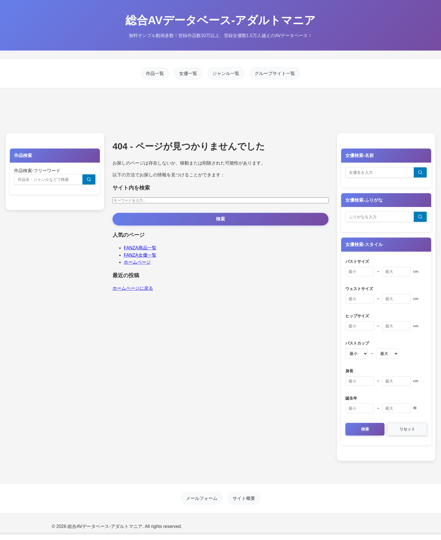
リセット (407, 429)
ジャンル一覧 (225, 73)
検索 (220, 219)
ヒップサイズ (357, 316)
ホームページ (137, 262)
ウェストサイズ (359, 288)
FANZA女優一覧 (140, 255)
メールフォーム (201, 498)
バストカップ (357, 343)
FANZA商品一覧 (140, 247)
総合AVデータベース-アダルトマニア (220, 20)
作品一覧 (155, 73)
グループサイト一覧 (275, 73)
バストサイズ (357, 261)
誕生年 (351, 398)
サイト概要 (244, 498)
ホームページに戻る (132, 288)
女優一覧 (188, 73)
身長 (349, 371)
